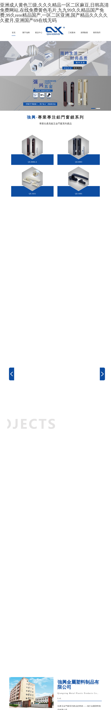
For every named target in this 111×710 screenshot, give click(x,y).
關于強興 (26, 33)
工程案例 (71, 33)
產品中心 (38, 33)
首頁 (13, 33)
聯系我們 (96, 33)
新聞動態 (84, 33)
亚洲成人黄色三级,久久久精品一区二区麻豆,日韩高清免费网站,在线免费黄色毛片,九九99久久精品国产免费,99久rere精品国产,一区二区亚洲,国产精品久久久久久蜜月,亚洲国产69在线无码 (54, 12)
